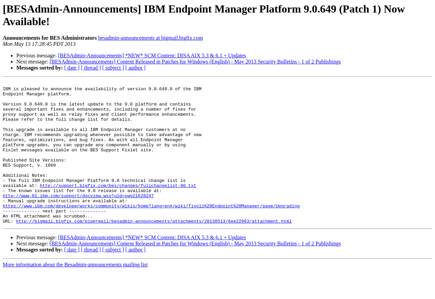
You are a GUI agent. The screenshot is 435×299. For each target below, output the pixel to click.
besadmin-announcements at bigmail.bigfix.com (150, 38)
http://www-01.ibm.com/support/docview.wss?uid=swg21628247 (78, 219)
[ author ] (135, 68)
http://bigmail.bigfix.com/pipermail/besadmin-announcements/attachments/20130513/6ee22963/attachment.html (154, 249)
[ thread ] (91, 68)
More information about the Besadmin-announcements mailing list (75, 293)
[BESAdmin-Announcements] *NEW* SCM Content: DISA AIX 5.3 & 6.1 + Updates (152, 55)
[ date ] (72, 68)
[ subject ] (113, 68)
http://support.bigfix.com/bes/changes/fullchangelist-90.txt (118, 207)
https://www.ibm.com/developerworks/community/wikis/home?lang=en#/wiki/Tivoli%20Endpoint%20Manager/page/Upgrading (151, 231)
